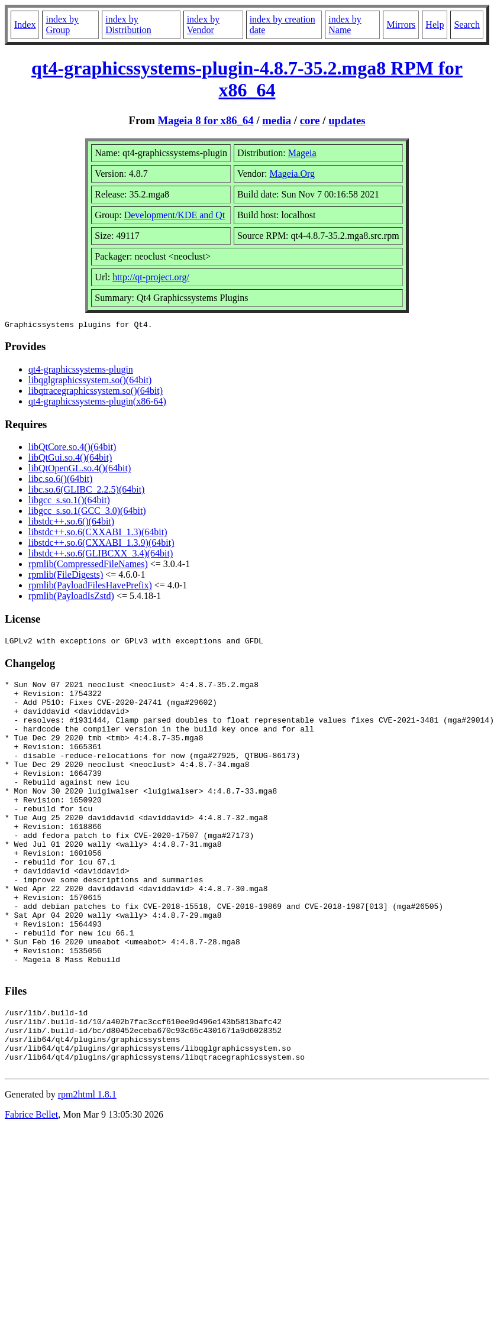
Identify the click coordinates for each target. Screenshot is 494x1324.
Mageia (302, 153)
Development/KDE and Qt (174, 215)
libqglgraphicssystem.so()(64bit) (89, 382)
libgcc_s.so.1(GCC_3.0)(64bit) (87, 512)
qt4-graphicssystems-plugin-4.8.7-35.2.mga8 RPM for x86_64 (247, 79)
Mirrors (400, 25)
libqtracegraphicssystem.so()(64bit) (95, 392)
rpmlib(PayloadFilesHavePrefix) (90, 587)
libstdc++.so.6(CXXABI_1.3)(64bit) (97, 534)
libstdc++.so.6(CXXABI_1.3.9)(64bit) (101, 544)
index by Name (344, 24)
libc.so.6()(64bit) (60, 480)
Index (24, 25)
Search (467, 25)
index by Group (62, 24)
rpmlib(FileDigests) (65, 576)
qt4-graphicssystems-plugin (80, 371)
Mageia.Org (292, 174)
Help (434, 25)
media (276, 120)
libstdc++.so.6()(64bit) (71, 523)
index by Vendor (203, 24)
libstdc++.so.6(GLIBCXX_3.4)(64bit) (100, 555)
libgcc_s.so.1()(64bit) (69, 502)
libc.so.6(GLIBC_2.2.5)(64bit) (86, 491)
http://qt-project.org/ (150, 277)
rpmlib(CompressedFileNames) (88, 566)
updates (346, 120)
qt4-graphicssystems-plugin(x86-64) (97, 403)
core (310, 120)
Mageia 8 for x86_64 (205, 120)
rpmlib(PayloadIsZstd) (71, 598)
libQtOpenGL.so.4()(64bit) (79, 470)
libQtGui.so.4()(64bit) (70, 459)
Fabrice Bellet (31, 1189)
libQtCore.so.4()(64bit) (72, 449)
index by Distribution (128, 24)
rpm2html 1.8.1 (87, 1169)
